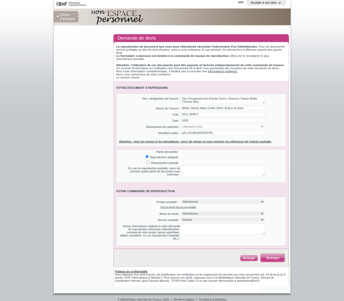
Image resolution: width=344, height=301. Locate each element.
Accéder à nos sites (264, 2)
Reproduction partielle (165, 162)
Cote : (176, 114)
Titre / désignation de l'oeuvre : (161, 98)
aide (241, 2)
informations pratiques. (223, 71)
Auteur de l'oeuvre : (168, 108)
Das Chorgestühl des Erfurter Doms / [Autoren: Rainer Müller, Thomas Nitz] (223, 100)
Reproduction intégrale (163, 157)
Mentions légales (184, 299)
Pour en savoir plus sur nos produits (178, 207)
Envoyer (273, 258)
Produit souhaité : (168, 201)
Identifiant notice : (169, 133)
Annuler (249, 258)
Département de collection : (163, 126)
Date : (176, 120)
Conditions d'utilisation (212, 299)
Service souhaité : (169, 220)
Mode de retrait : (170, 213)
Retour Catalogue (67, 17)
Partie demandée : (167, 151)
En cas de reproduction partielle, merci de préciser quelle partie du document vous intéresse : (154, 171)
